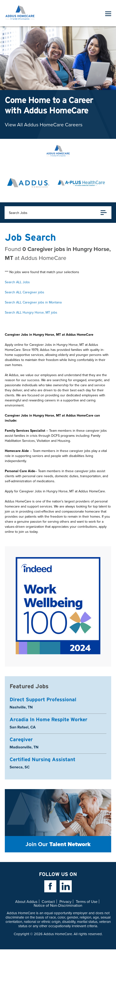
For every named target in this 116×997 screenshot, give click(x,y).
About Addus (26, 901)
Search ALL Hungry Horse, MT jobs (31, 312)
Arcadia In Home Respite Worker (48, 719)
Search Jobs (58, 213)
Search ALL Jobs (17, 282)
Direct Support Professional (43, 699)
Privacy (65, 901)
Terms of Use (86, 901)
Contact (48, 901)
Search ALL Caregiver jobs (24, 292)
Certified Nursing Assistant (42, 759)
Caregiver (21, 739)
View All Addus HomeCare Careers (44, 124)
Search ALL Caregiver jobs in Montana (33, 302)
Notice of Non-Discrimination (58, 905)
